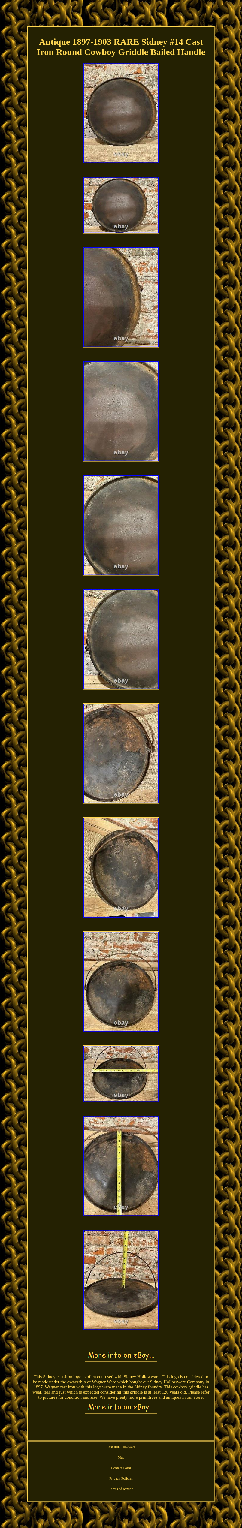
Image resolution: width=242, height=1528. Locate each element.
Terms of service (121, 1489)
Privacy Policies (121, 1478)
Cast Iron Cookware (121, 1447)
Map (121, 1457)
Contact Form (121, 1468)
